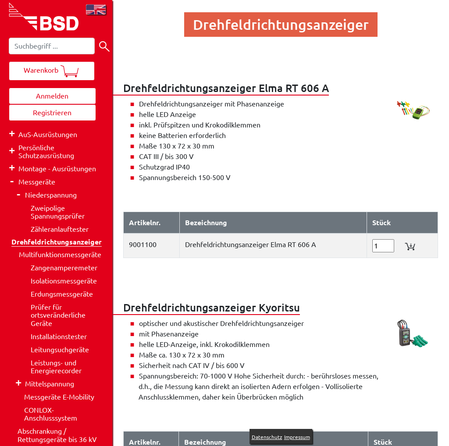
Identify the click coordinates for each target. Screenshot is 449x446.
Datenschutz (267, 437)
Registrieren (52, 113)
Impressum (297, 437)
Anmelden (52, 96)
